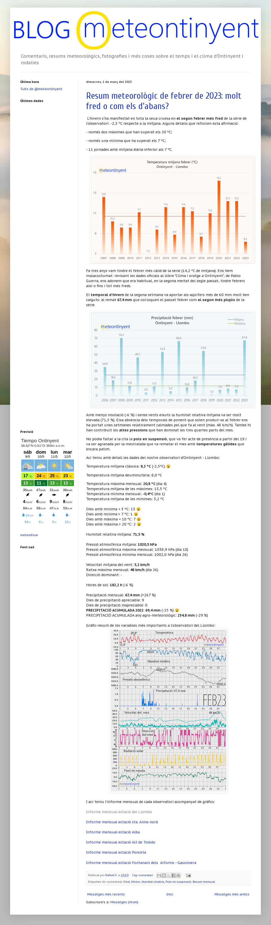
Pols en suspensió (178, 882)
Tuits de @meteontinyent (41, 89)
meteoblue (29, 535)
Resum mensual (204, 882)
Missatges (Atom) (124, 902)
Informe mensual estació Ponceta (116, 852)
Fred (127, 882)
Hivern (135, 882)
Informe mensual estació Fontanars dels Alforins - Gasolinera (141, 862)
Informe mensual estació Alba (113, 832)
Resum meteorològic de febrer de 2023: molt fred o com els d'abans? (163, 101)
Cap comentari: (143, 875)
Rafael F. (111, 875)
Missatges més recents (106, 894)
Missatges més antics (232, 894)
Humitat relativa (153, 882)
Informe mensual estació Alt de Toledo (120, 842)
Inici (169, 894)
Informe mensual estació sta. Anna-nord (122, 821)
